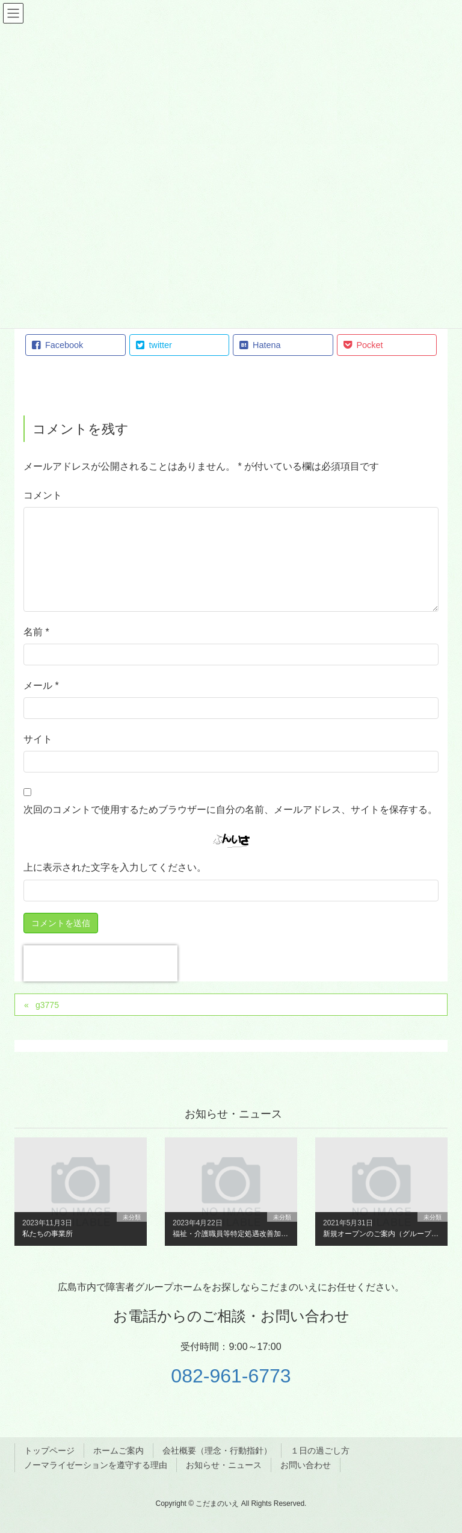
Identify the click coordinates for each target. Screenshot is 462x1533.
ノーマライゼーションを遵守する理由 (95, 1465)
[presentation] (100, 963)
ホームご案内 (118, 1450)
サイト (37, 739)
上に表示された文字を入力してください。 (114, 867)
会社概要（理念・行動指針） (217, 1450)
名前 (36, 632)
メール (41, 685)
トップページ (49, 1450)
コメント (42, 495)
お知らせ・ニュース (224, 1465)
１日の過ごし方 (320, 1450)
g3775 (47, 1005)
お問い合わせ (305, 1465)
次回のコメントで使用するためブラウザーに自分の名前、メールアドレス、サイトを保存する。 (230, 809)
